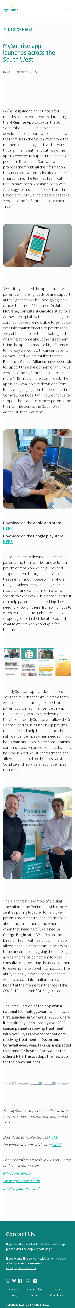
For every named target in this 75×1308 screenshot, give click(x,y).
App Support (36, 1249)
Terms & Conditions (56, 1292)
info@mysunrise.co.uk (21, 1268)
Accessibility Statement (34, 1292)
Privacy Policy (13, 1292)
